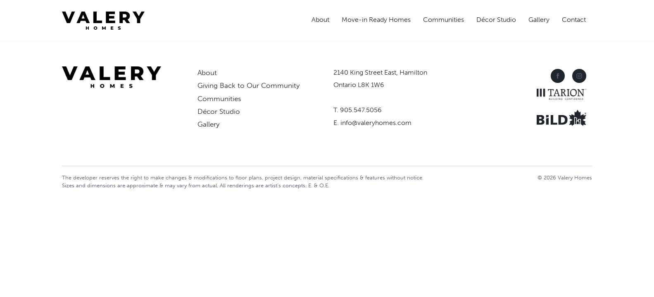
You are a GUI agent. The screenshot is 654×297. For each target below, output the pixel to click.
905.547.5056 (361, 110)
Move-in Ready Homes (376, 20)
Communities (443, 20)
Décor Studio (496, 20)
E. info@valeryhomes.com (372, 123)
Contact (574, 20)
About (320, 20)
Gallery (538, 20)
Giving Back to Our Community (248, 85)
